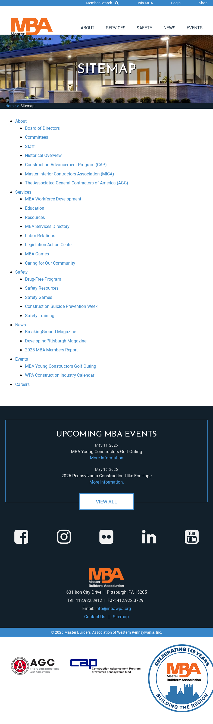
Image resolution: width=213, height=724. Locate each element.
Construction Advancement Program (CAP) (66, 164)
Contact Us (94, 616)
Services (116, 27)
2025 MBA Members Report (51, 349)
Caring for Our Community (50, 263)
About (88, 27)
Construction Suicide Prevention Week (61, 306)
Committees (36, 137)
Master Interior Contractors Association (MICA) (69, 174)
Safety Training (39, 315)
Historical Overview (43, 155)
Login (176, 2)
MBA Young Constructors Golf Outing (60, 366)
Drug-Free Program (43, 279)
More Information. (106, 482)
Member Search (102, 2)
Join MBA (145, 2)
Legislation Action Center (49, 244)
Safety (144, 27)
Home (10, 105)
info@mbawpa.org (113, 608)
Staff (30, 146)
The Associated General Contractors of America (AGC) (76, 182)
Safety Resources (41, 288)
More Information (106, 457)
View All (106, 501)
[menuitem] (87, 28)
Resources (35, 217)
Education (34, 208)
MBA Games (37, 253)
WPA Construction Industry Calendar (59, 375)
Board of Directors (42, 128)
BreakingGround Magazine (50, 331)
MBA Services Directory (47, 226)
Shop (203, 2)
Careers (22, 384)
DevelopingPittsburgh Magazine (55, 341)
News (170, 27)
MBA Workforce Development (53, 199)
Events (195, 27)
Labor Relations (40, 235)
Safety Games (38, 297)
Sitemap (121, 616)
